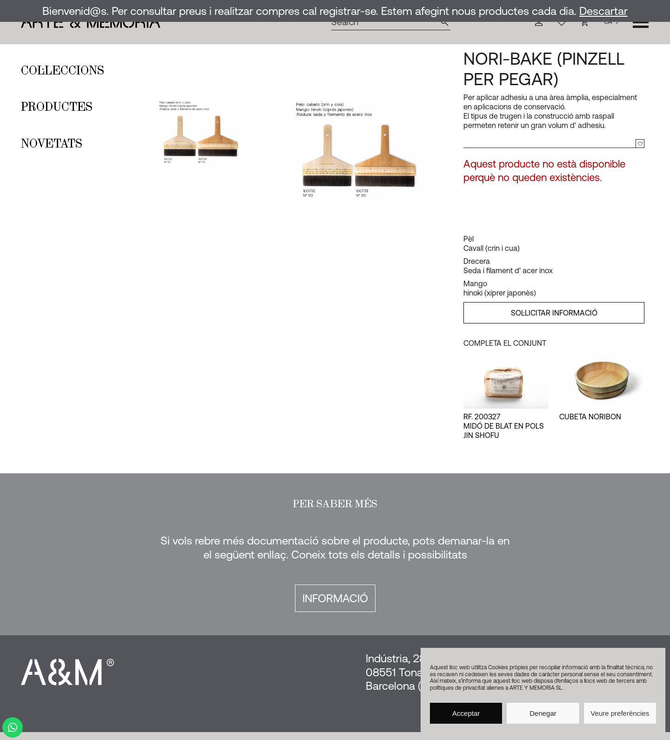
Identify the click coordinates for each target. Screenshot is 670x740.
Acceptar (466, 713)
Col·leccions (62, 70)
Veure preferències (619, 713)
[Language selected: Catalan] (611, 22)
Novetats (51, 143)
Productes (57, 106)
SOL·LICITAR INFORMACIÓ (554, 313)
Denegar (542, 713)
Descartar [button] (603, 11)
